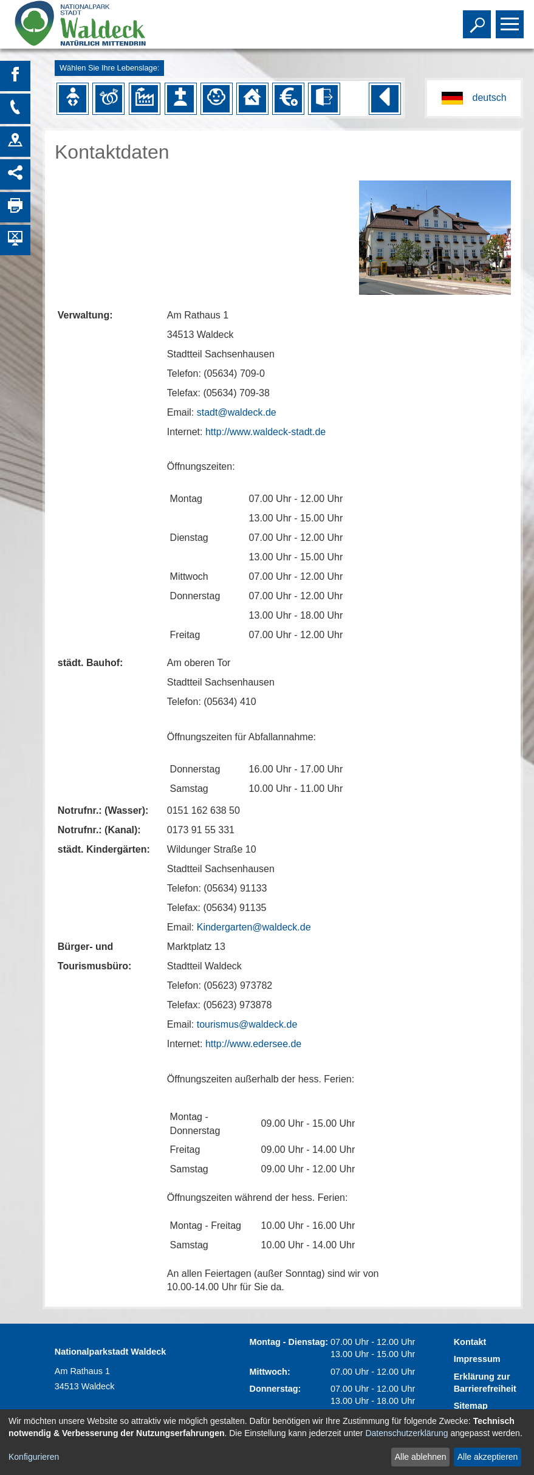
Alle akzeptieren (487, 1457)
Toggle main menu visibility (511, 19)
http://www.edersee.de (253, 1044)
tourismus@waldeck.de (247, 1024)
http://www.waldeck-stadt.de (265, 432)
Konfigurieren (34, 1457)
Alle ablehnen (421, 1457)
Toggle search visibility (478, 19)
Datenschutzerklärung (406, 1433)
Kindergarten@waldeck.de (254, 927)
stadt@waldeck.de (236, 412)
